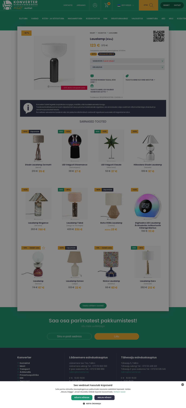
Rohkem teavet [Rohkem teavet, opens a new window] (120, 392)
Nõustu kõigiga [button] (81, 397)
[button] (93, 403)
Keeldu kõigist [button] (105, 397)
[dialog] (93, 204)
